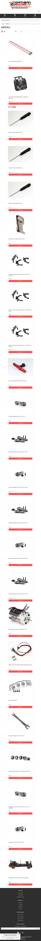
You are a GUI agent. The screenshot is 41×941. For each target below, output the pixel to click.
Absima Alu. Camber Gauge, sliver (17, 238)
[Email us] (18, 933)
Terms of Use (20, 914)
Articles (20, 908)
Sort (15, 31)
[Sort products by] (29, 31)
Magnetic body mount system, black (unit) (19, 877)
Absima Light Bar (13, 700)
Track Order (20, 895)
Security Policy (20, 920)
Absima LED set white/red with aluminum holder (20, 664)
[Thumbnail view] (2, 31)
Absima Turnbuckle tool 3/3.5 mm (16, 735)
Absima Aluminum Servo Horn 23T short (18, 487)
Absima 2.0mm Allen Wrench (15, 132)
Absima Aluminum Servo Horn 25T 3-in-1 (18, 593)
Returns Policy (20, 918)
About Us (20, 902)
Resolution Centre (20, 896)
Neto (24, 939)
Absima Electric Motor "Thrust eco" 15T (18, 629)
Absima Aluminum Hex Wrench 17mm (17, 380)
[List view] (4, 31)
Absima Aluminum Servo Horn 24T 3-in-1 (18, 522)
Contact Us (20, 906)
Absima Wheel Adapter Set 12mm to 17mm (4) (19, 771)
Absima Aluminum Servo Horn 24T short (18, 558)
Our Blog (20, 904)
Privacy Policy (20, 916)
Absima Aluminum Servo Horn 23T (17, 416)
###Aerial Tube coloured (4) (15, 61)
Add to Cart (20, 68)
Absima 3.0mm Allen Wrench (15, 203)
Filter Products (6, 20)
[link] (20, 933)
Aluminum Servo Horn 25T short (16, 842)
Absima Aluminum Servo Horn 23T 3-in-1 (18, 451)
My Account (20, 893)
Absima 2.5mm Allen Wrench (15, 167)
